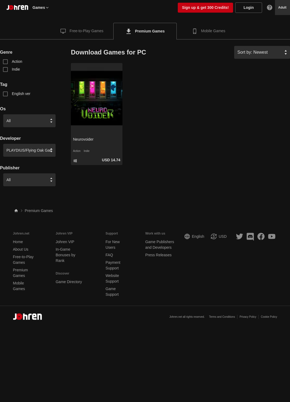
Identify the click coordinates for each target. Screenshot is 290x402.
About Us (20, 249)
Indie (16, 69)
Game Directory (69, 282)
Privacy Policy (248, 316)
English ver (21, 94)
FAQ (109, 255)
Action (17, 61)
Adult (282, 7)
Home (18, 242)
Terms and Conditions (222, 316)
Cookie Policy (269, 316)
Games (40, 7)
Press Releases (158, 255)
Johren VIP (65, 242)
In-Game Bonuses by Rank (65, 255)
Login (249, 7)
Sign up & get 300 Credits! (205, 7)
